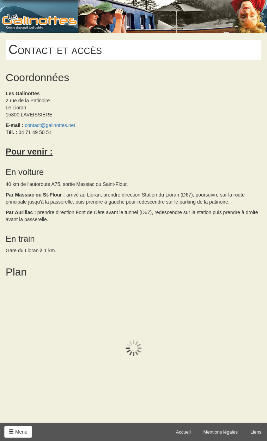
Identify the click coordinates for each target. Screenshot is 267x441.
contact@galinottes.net (50, 125)
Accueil (183, 432)
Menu (18, 432)
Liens (255, 432)
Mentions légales (220, 432)
